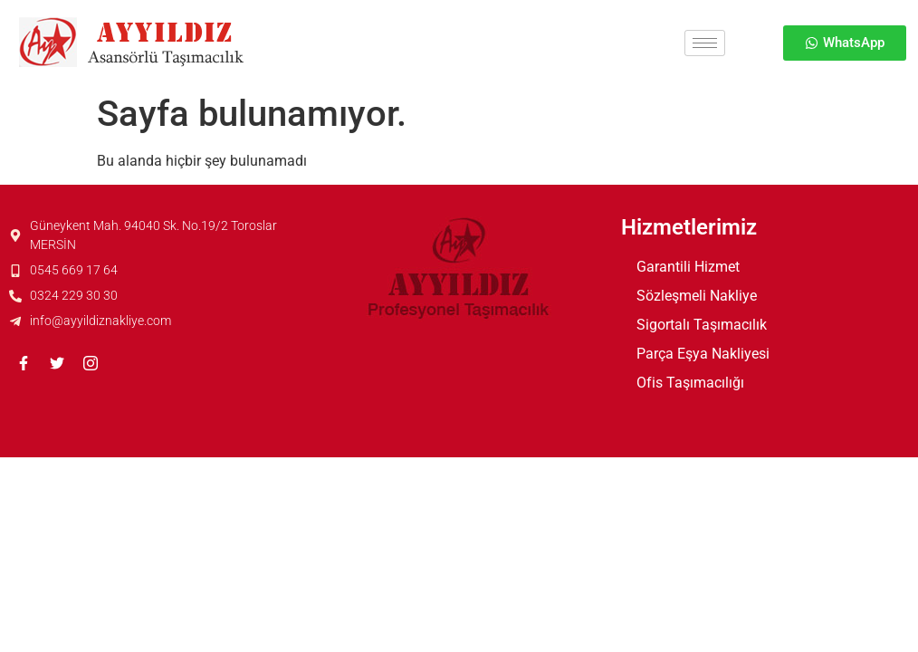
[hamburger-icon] (704, 43)
